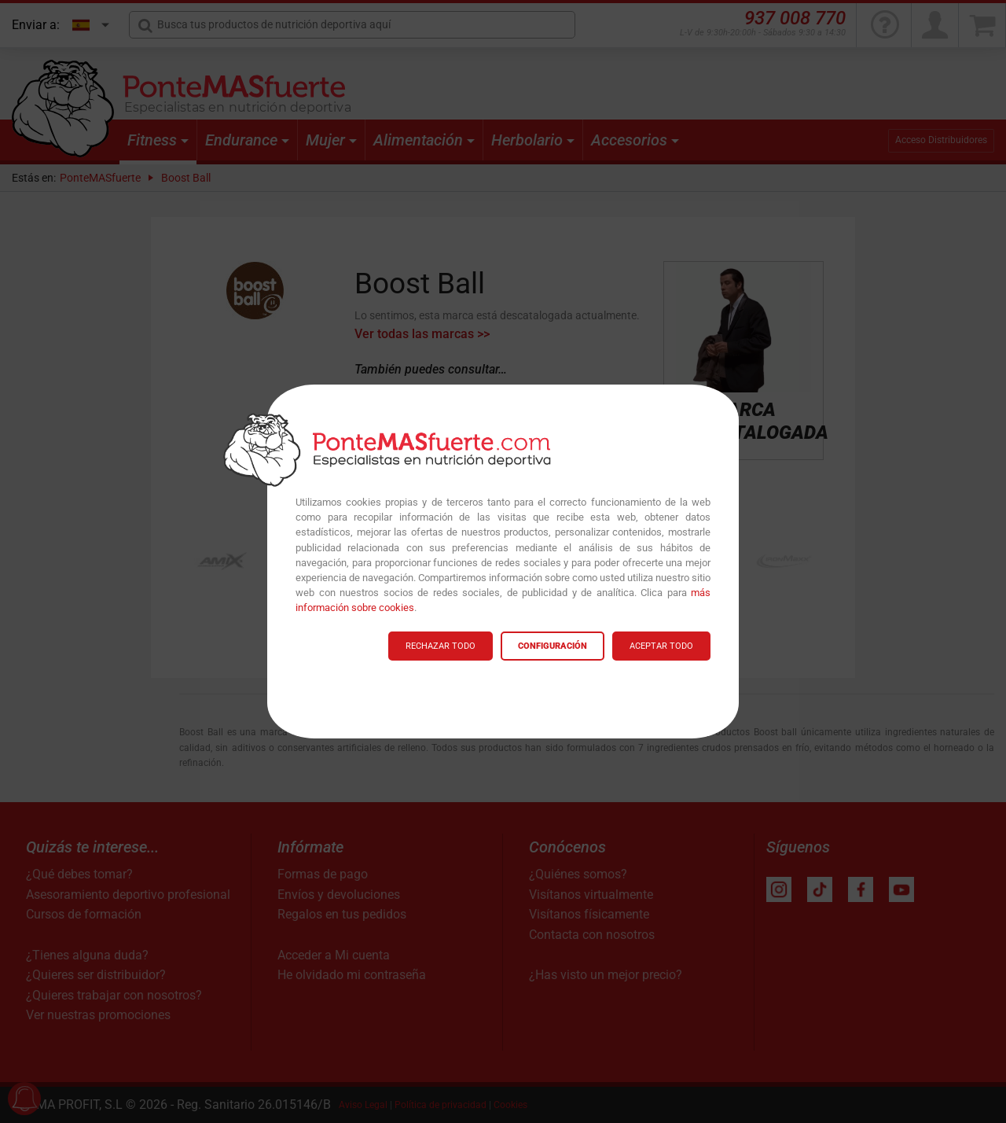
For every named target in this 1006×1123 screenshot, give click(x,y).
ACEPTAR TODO (661, 646)
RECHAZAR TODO (440, 646)
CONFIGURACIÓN (552, 646)
